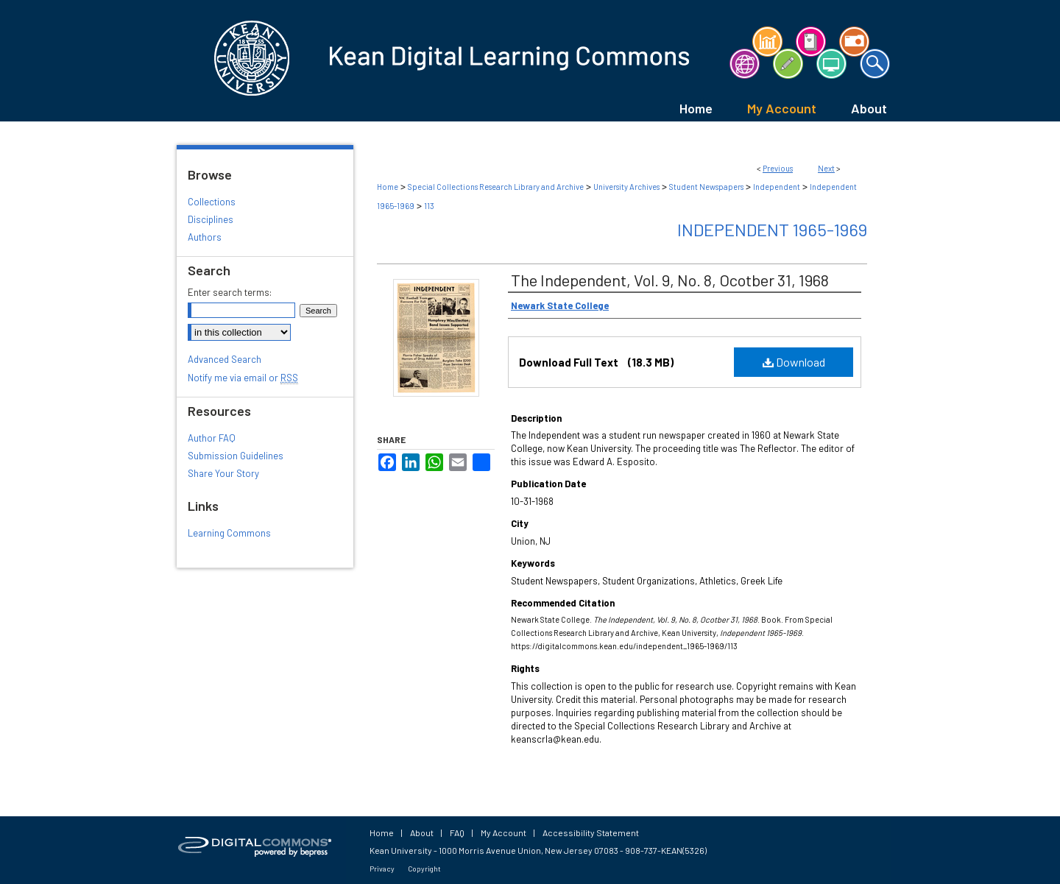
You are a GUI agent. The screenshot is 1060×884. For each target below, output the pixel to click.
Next (826, 168)
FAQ (457, 832)
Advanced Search (224, 359)
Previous (778, 168)
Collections (212, 202)
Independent (776, 186)
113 (429, 206)
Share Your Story (223, 473)
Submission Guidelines (235, 456)
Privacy (382, 868)
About (422, 832)
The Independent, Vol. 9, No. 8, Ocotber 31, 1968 (670, 279)
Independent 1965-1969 (772, 229)
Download (794, 362)
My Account (503, 832)
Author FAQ (212, 438)
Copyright (424, 868)
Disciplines (210, 219)
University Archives (626, 186)
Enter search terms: (230, 292)
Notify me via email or (243, 377)
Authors (205, 237)
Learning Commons (229, 533)
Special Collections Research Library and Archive (496, 186)
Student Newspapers (706, 186)
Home (387, 186)
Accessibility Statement (591, 832)
